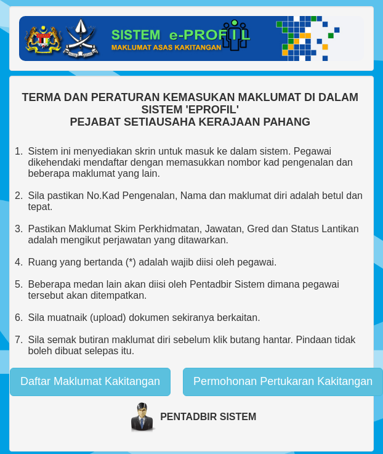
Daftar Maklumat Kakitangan (90, 381)
